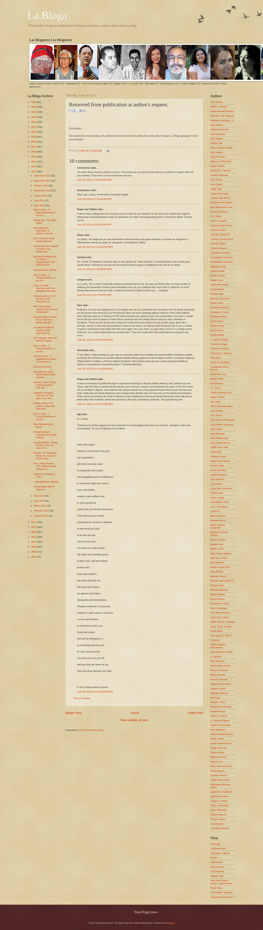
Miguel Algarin (217, 594)
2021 (34, 126)
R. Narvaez (216, 656)
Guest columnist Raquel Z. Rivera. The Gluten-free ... (45, 249)
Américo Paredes (219, 175)
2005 (34, 551)
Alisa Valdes (216, 152)
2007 (34, 542)
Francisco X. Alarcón (220, 353)
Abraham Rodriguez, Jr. (222, 120)
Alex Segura (216, 138)
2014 (34, 161)
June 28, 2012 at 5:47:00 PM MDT (94, 295)
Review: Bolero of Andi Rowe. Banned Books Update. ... (45, 320)
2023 (34, 117)
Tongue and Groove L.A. (222, 897)
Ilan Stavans (216, 383)
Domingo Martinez (219, 307)
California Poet (217, 848)
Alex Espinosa (217, 134)
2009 (34, 532)
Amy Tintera (216, 179)
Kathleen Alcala (218, 456)
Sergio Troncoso (218, 748)
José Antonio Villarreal (221, 424)
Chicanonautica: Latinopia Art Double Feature (45, 435)
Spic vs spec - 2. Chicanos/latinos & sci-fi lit (44, 348)
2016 (34, 151)
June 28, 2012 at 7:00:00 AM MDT (94, 179)
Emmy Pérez (217, 330)
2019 (34, 136)
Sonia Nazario (217, 770)
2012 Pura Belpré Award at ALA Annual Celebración (45, 309)
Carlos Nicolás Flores (221, 225)
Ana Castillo (216, 184)
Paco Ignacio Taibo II (221, 635)
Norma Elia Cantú (219, 617)
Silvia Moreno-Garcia (221, 766)
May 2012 (39, 495)
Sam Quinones (218, 729)
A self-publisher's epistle (45, 481)
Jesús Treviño (217, 397)
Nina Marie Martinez (220, 612)
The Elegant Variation (221, 892)
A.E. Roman (216, 102)
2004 (34, 556)
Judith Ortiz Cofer (219, 447)
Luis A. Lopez (217, 497)
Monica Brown (217, 599)
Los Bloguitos (217, 871)
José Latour (216, 429)
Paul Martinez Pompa (221, 652)
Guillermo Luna (218, 374)
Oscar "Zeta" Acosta (220, 626)
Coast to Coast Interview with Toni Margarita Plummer (44, 288)
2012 (34, 171)
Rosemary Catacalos (221, 706)
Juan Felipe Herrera (220, 442)
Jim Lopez (215, 401)
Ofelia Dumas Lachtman (222, 621)
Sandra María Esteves (221, 734)
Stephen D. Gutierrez (221, 791)
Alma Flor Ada (217, 156)
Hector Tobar (216, 378)
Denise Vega (216, 293)
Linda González (218, 470)
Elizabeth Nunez (218, 316)
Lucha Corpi (216, 493)
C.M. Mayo (215, 216)
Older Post (195, 713)
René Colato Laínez (220, 665)
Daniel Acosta (217, 271)
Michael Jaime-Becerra (222, 580)
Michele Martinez (219, 590)
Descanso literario (42, 366)
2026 (34, 102)
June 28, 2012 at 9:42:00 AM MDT (94, 224)
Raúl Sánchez (217, 661)
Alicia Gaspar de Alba (221, 147)
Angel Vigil (215, 188)
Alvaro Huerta (217, 166)
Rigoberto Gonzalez (220, 684)
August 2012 (40, 195)
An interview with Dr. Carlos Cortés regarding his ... (43, 330)
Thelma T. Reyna (219, 801)
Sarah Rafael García (220, 743)
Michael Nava (217, 585)
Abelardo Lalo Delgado (222, 115)
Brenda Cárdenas (219, 211)
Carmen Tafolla (218, 243)
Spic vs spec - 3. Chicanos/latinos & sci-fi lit (44, 278)
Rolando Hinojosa (219, 693)
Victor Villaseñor (218, 810)
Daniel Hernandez (219, 284)
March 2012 (40, 505)
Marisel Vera (216, 544)
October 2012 (41, 185)
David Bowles (217, 289)
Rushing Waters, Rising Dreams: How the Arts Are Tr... (45, 445)
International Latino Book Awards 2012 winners (44, 374)
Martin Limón (217, 548)
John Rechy (216, 415)
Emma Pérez (217, 321)
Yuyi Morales (217, 823)
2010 (34, 527)
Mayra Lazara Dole (220, 567)
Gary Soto (215, 357)
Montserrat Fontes (219, 603)
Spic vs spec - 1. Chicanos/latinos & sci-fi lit (44, 416)
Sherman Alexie (218, 757)
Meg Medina (216, 571)
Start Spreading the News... (43, 425)
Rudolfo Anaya (217, 711)
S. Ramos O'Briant (219, 720)
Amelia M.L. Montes (220, 170)
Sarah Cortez (217, 738)
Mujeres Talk (216, 876)
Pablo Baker (216, 631)
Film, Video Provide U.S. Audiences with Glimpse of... (45, 466)
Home (135, 713)
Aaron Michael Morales (222, 111)
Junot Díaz (215, 451)
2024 (34, 112)
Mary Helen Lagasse (220, 553)
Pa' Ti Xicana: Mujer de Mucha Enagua (45, 339)
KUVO (213, 857)
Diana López (216, 303)
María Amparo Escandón (217, 526)
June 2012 (39, 205)
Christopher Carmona (221, 257)
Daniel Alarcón (217, 275)
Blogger (171, 923)
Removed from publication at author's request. (43, 231)
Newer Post (73, 713)
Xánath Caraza (218, 819)
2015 (34, 156)
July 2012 (39, 200)
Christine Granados (220, 252)
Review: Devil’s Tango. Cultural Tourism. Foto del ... (44, 385)
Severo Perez (217, 752)
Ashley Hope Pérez (220, 198)
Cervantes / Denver (220, 853)
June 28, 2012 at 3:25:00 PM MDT (94, 269)
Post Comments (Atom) (91, 730)
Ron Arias (215, 697)
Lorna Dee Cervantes (221, 488)
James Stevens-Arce (221, 392)
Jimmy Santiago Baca (221, 406)
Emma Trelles (217, 325)
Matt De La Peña (219, 558)
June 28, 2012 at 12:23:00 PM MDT (95, 247)
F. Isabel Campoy (219, 339)
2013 (34, 166)
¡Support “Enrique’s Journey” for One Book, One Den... (43, 395)
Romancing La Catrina (44, 270)
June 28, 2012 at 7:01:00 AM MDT (94, 199)
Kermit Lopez (217, 465)
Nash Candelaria (219, 608)
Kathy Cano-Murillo (220, 461)
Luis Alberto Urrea (219, 502)
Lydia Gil (84, 150)
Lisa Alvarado (217, 479)
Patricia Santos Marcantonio (218, 646)
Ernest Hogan (217, 335)
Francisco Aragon (219, 344)
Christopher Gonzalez (221, 262)
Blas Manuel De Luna (221, 207)
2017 (34, 146)
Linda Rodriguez (218, 474)
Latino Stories (217, 867)
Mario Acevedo (218, 539)
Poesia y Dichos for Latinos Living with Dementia (44, 406)
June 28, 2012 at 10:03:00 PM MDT (95, 339)
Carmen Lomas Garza (221, 239)
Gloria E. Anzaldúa (219, 362)
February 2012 (41, 510)
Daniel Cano (216, 280)
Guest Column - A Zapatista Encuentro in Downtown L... (45, 359)
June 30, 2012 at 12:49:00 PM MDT (95, 691)
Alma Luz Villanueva (220, 161)
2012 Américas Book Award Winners (43, 239)
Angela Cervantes (219, 193)
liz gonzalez (216, 484)
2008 (34, 537)
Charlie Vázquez (218, 248)
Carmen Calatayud (219, 234)
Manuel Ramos (218, 520)
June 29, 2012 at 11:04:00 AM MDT (95, 368)
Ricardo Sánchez (219, 679)
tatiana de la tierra (219, 796)
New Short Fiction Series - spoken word (221, 882)
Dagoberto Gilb (218, 266)
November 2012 (42, 180)
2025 (34, 107)
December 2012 (42, 175)
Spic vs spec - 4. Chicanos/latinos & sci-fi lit (44, 212)
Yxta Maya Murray (219, 828)
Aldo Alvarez (216, 125)
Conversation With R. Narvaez (44, 488)
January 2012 (41, 515)
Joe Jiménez (216, 411)
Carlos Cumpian (218, 220)
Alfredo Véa (216, 143)
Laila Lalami (216, 862)
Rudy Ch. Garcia (218, 716)
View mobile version (134, 720)
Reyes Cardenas (219, 670)
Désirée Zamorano (219, 298)
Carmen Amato (218, 230)
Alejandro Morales (219, 129)
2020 (34, 132)
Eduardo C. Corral (219, 312)
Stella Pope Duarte (220, 779)
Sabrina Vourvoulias (220, 725)
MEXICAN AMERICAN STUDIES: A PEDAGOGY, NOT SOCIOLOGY (45, 260)
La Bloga (47, 15)
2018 (34, 141)
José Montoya (217, 433)
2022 (34, 121)
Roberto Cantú (217, 688)
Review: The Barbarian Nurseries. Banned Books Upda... (45, 456)
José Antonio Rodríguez (222, 419)
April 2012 (39, 500)
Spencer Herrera (218, 775)
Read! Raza (216, 888)
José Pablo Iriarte (219, 438)
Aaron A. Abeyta (218, 106)
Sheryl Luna (216, 761)
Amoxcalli (215, 844)
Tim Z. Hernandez (219, 805)
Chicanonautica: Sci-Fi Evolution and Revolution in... (44, 299)
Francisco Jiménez (219, 348)
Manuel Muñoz (217, 516)
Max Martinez (217, 562)
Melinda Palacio (218, 576)
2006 (34, 546)
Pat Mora (215, 640)
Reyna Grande (217, 674)
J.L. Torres (215, 388)
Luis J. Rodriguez (219, 506)
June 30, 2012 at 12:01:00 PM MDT (95, 404)
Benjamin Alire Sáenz (221, 202)
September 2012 (43, 190)
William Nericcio (218, 814)
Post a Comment (82, 698)
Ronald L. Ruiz (217, 702)
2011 (34, 522)
